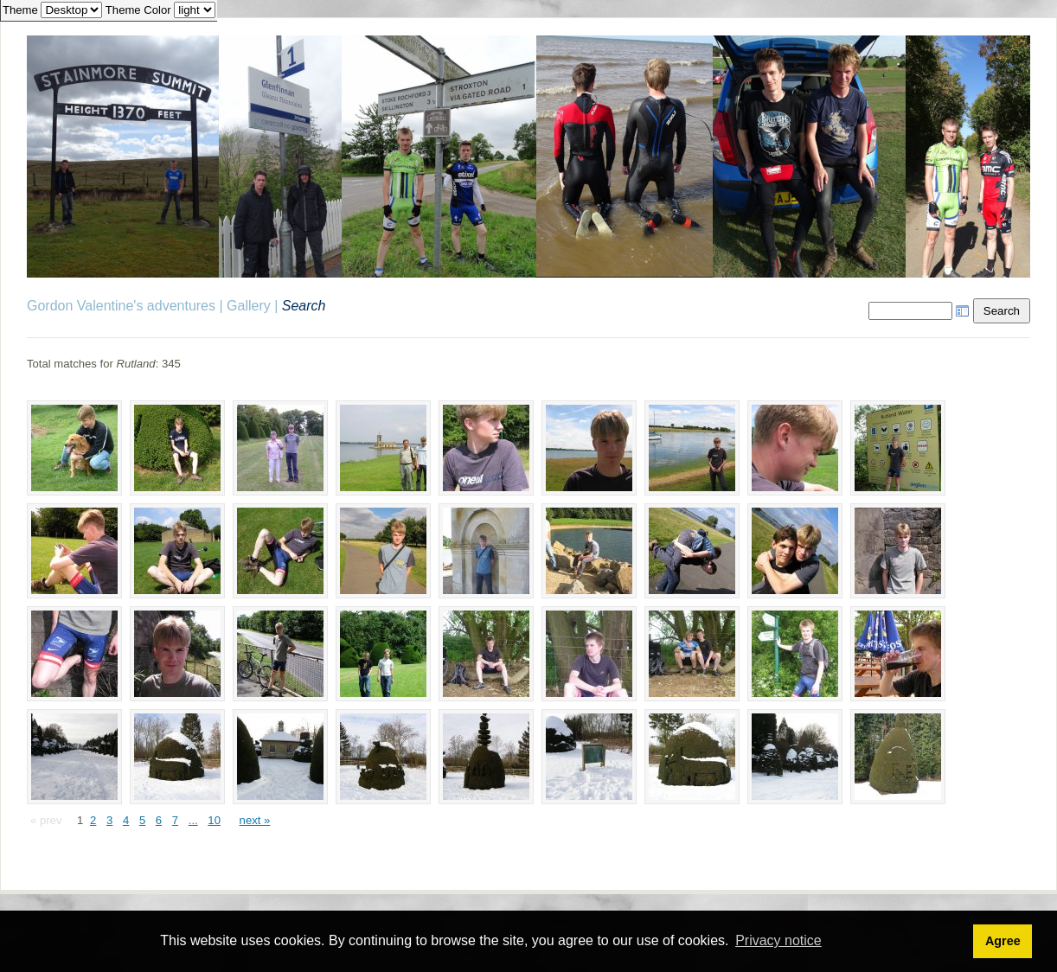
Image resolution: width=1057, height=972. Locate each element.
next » (255, 820)
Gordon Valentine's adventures (121, 305)
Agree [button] (1003, 941)
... (193, 820)
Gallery (249, 305)
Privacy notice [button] (778, 940)
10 (214, 820)
